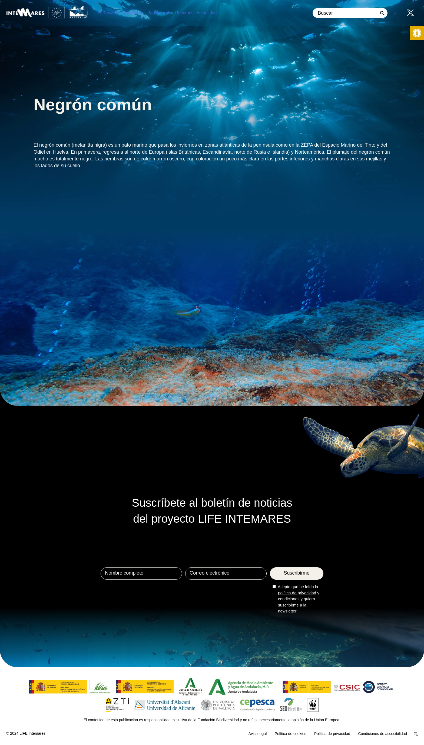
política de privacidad (297, 593)
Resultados (133, 13)
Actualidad (207, 13)
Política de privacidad (332, 733)
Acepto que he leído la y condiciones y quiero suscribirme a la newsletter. (298, 598)
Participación (159, 13)
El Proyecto (108, 13)
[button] (417, 33)
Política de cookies (290, 733)
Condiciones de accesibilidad (382, 733)
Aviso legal (258, 733)
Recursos (184, 13)
